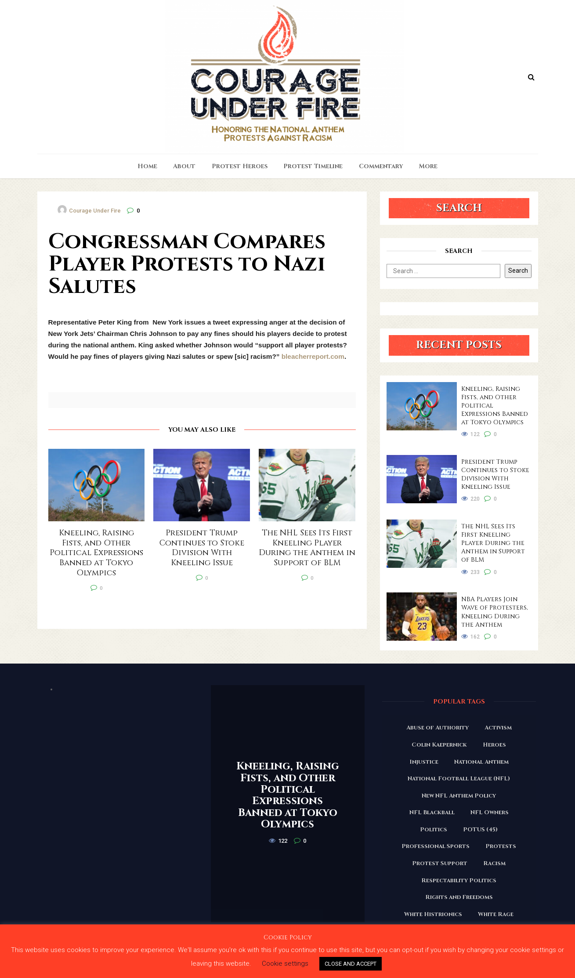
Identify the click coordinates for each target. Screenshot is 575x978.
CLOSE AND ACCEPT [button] (350, 963)
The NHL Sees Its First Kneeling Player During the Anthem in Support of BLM (493, 543)
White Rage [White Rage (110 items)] (496, 914)
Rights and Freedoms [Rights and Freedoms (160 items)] (459, 897)
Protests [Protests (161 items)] (500, 846)
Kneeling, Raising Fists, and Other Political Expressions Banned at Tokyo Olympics (494, 405)
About (184, 166)
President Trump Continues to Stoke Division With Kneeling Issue (495, 474)
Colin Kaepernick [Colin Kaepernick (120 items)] (439, 745)
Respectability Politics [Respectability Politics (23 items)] (458, 880)
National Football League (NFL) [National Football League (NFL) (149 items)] (459, 779)
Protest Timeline (313, 166)
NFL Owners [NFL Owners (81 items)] (489, 812)
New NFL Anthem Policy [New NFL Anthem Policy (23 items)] (459, 796)
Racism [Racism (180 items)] (494, 863)
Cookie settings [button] (285, 963)
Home (147, 166)
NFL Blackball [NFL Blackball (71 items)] (432, 812)
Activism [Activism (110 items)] (498, 728)
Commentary (381, 166)
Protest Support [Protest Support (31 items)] (439, 863)
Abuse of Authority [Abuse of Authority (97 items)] (437, 728)
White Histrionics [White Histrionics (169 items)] (433, 914)
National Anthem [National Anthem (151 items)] (481, 762)
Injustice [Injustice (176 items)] (423, 762)
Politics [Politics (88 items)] (433, 830)
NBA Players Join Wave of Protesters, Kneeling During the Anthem (494, 611)
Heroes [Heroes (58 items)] (494, 745)
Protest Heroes (240, 166)
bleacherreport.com (313, 356)
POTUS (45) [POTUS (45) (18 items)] (480, 830)
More (428, 166)
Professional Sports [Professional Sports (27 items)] (435, 846)
